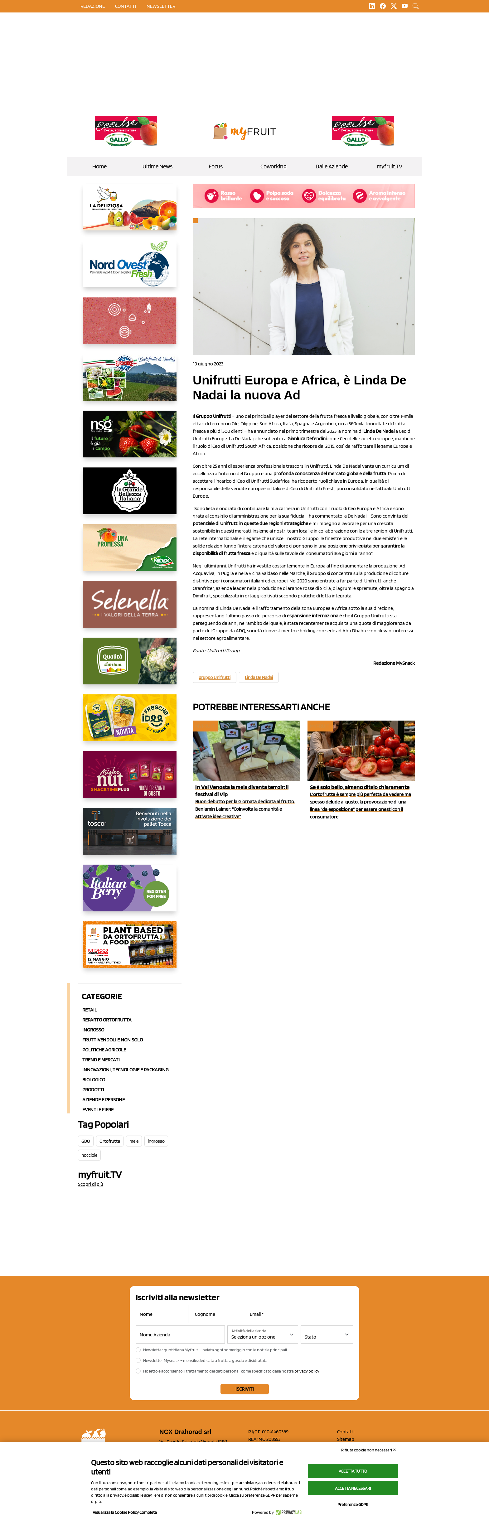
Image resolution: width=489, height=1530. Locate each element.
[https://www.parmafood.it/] (130, 722)
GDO (85, 1141)
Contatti (345, 1432)
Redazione (92, 6)
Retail (89, 1010)
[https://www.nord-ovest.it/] (130, 268)
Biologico (93, 1080)
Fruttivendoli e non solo (112, 1040)
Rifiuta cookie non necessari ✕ (368, 1449)
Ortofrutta (109, 1141)
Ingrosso (93, 1030)
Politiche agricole (104, 1050)
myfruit (205, 726)
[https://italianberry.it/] (130, 893)
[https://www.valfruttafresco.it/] (130, 552)
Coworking (273, 166)
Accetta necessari (353, 1488)
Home (99, 166)
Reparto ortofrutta (107, 1020)
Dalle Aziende (332, 166)
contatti (125, 6)
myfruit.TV (389, 166)
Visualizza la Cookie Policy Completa (125, 1512)
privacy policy (306, 1370)
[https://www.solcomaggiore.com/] (130, 325)
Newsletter (161, 6)
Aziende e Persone (103, 1100)
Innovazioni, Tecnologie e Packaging (125, 1070)
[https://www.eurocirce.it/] (130, 382)
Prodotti (93, 1090)
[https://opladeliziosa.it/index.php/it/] (130, 212)
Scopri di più (90, 1184)
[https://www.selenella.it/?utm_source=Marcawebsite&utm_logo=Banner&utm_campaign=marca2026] (130, 609)
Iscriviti (244, 1389)
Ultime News (157, 166)
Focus (216, 166)
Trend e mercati (101, 1060)
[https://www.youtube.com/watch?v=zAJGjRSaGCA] (130, 949)
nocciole (89, 1155)
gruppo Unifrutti (214, 677)
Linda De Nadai (259, 677)
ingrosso (156, 1141)
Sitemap (345, 1439)
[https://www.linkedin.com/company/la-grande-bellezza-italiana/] (130, 495)
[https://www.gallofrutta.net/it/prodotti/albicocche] (126, 131)
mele (133, 1141)
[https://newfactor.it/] (130, 779)
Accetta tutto (353, 1471)
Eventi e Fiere (98, 1110)
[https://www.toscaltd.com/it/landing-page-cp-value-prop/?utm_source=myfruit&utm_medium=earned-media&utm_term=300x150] (130, 836)
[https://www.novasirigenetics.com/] (130, 439)
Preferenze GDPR (352, 1504)
